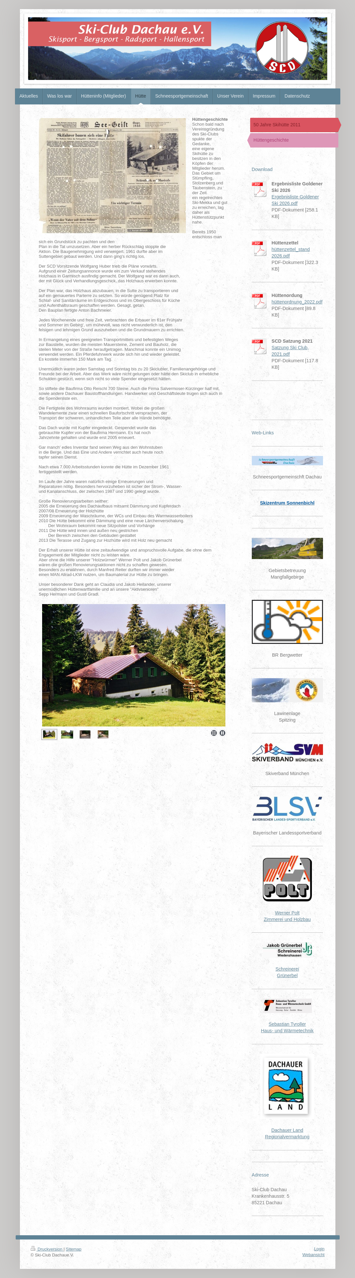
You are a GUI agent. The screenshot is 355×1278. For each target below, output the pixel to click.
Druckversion (47, 1249)
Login (319, 1248)
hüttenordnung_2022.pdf (297, 301)
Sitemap (74, 1249)
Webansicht (313, 1254)
